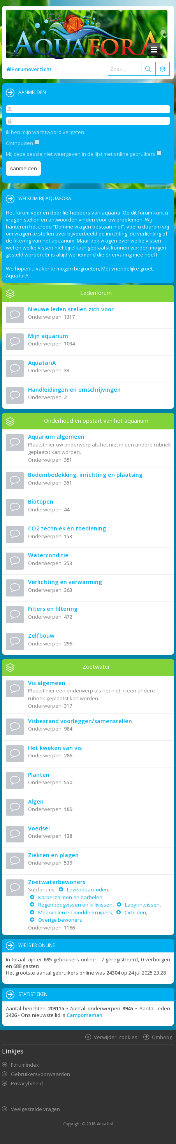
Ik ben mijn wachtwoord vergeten (45, 132)
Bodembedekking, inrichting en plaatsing (85, 474)
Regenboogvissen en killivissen (75, 904)
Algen (36, 801)
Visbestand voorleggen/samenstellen (80, 721)
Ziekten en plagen (53, 855)
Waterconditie (48, 555)
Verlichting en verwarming (65, 582)
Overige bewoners (59, 919)
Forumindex (25, 1064)
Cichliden (134, 912)
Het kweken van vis (55, 748)
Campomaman (84, 1014)
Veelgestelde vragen (35, 1109)
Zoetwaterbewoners (56, 882)
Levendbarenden (87, 889)
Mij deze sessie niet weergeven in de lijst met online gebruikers (84, 153)
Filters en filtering (52, 608)
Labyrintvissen (142, 904)
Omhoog (162, 1036)
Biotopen (40, 501)
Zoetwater (96, 666)
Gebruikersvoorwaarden (40, 1074)
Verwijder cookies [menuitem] (115, 1036)
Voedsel (39, 828)
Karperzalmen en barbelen (69, 897)
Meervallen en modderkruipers (74, 912)
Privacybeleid (27, 1083)
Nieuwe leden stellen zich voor (71, 309)
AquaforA (105, 1124)
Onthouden (22, 143)
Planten (38, 774)
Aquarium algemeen (56, 436)
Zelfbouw (41, 635)
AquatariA (42, 362)
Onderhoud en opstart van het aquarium (96, 420)
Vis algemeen (46, 683)
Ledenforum (96, 292)
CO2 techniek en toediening (67, 528)
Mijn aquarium (48, 336)
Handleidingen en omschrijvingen (74, 389)
